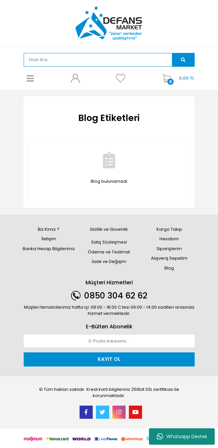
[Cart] (176, 78)
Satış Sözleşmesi (109, 242)
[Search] (98, 59)
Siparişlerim (169, 249)
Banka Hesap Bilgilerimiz (49, 249)
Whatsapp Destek (182, 436)
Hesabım (169, 239)
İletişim (48, 239)
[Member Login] (75, 78)
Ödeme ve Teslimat (109, 252)
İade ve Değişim (109, 261)
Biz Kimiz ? (49, 229)
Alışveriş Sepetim (169, 258)
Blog (169, 268)
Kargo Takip (169, 229)
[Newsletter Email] (109, 341)
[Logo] (109, 23)
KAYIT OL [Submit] (109, 359)
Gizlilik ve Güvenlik (109, 229)
